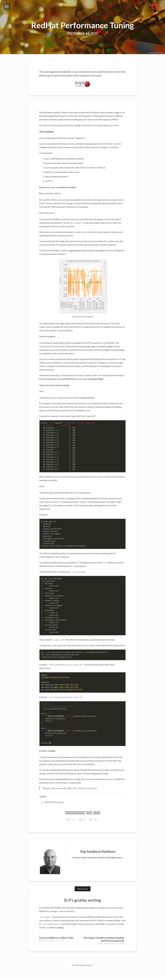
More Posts (83, 895)
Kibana (95, 365)
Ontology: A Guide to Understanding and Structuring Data (103, 946)
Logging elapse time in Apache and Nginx (86, 256)
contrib (60, 359)
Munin (61, 349)
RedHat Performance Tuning (82, 25)
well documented (78, 559)
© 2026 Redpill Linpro (82, 971)
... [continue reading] (54, 933)
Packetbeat (91, 372)
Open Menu (6, 6)
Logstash (84, 365)
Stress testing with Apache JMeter (100, 209)
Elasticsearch (73, 365)
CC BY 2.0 (161, 52)
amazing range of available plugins (97, 352)
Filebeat (51, 372)
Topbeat (101, 369)
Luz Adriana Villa (153, 52)
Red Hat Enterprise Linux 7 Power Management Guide (83, 780)
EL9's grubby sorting (82, 906)
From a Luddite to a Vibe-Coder (56, 944)
